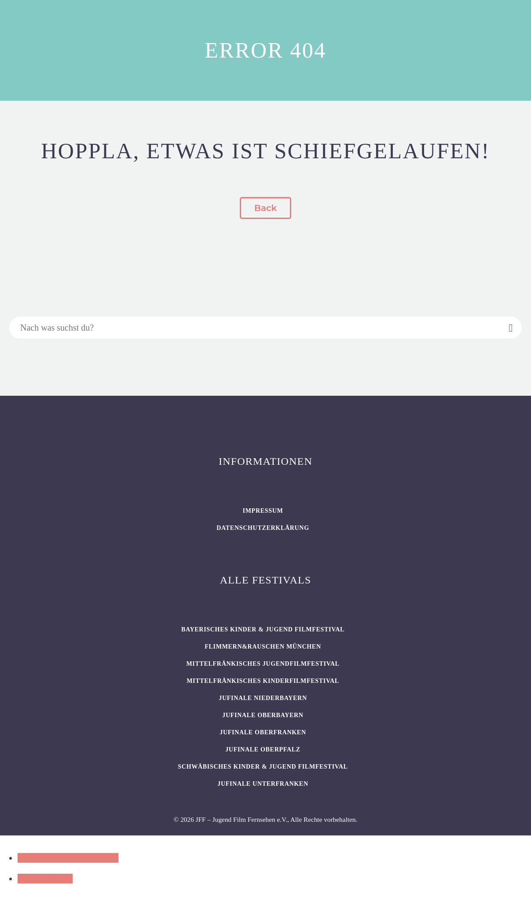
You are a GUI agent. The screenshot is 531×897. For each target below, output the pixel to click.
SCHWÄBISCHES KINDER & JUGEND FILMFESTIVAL (263, 766)
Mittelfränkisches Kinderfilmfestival (263, 681)
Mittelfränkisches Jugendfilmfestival (262, 663)
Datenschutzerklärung (262, 528)
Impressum (263, 510)
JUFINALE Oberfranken (263, 732)
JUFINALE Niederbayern (263, 698)
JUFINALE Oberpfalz (262, 749)
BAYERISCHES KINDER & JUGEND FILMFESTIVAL (262, 629)
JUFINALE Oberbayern (262, 715)
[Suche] (265, 328)
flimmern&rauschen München (263, 646)
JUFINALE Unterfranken (262, 783)
